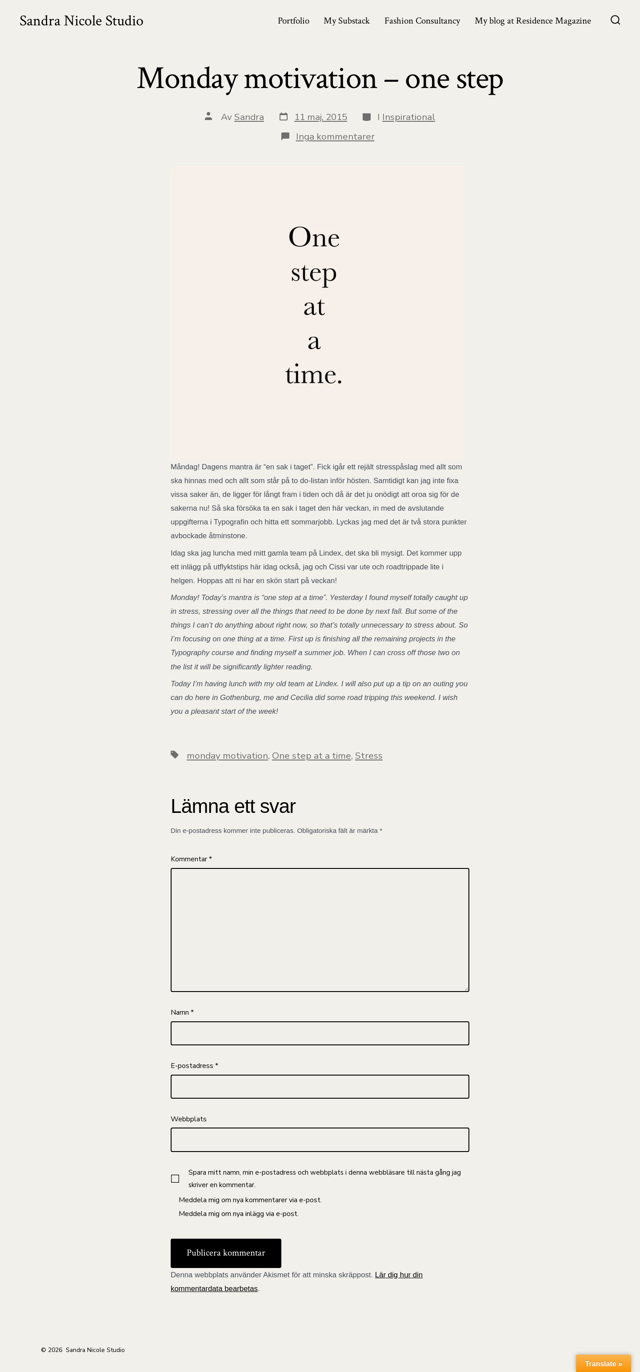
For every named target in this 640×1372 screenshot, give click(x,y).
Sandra (249, 117)
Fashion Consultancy (422, 21)
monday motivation (227, 755)
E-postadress (194, 1066)
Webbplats (189, 1119)
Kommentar (191, 859)
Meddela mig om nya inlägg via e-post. (239, 1214)
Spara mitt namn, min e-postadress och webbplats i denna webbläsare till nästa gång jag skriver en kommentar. (324, 1178)
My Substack (347, 21)
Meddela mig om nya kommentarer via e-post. (250, 1200)
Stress (369, 755)
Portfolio (293, 21)
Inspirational (408, 117)
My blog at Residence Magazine (533, 21)
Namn (182, 1012)
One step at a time (311, 755)
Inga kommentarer (335, 136)
